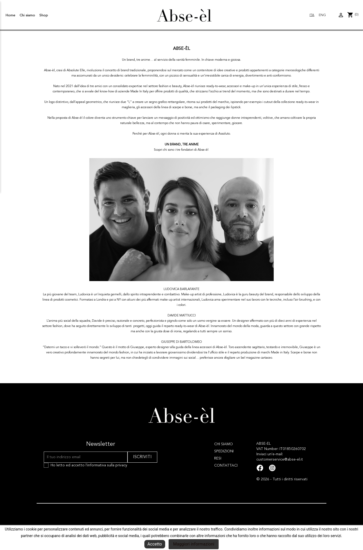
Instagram (272, 468)
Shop (43, 15)
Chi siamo (27, 15)
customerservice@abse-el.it (279, 459)
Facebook (260, 468)
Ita (312, 15)
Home (10, 15)
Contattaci (226, 465)
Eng (322, 15)
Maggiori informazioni (193, 544)
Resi (217, 458)
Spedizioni (224, 451)
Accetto (155, 544)
